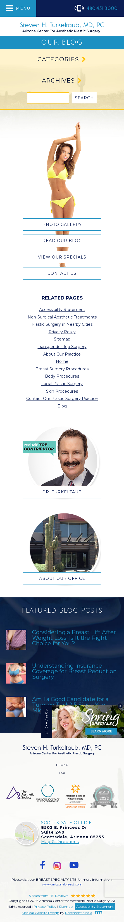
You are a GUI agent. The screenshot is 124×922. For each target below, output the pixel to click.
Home (62, 361)
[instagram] (57, 865)
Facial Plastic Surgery (62, 383)
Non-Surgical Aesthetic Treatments (62, 317)
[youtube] (74, 865)
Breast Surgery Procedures (62, 368)
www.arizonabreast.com (62, 884)
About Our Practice (62, 354)
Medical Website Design (40, 913)
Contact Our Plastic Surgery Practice (62, 398)
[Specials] (88, 721)
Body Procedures (62, 376)
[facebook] (42, 865)
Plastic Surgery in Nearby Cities (62, 324)
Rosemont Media (83, 913)
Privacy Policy (62, 331)
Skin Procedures (62, 391)
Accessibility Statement (62, 309)
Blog (62, 406)
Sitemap (62, 339)
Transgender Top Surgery (62, 346)
